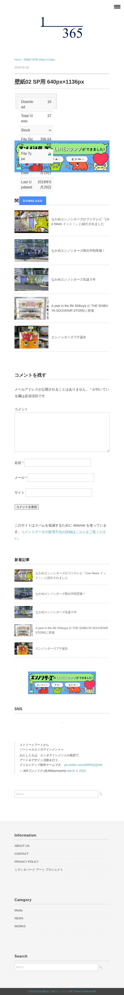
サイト (19, 492)
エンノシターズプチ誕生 (68, 337)
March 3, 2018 (76, 770)
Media (18, 910)
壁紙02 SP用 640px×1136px (39, 59)
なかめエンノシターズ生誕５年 (73, 279)
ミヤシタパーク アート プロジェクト (38, 869)
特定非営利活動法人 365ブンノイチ (48, 991)
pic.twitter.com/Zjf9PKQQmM (83, 765)
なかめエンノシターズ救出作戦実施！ (78, 250)
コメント (21, 409)
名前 (19, 462)
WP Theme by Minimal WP (82, 991)
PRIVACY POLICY (26, 861)
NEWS (18, 918)
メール (20, 477)
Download (33, 201)
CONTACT (21, 853)
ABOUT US (21, 845)
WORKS (20, 926)
